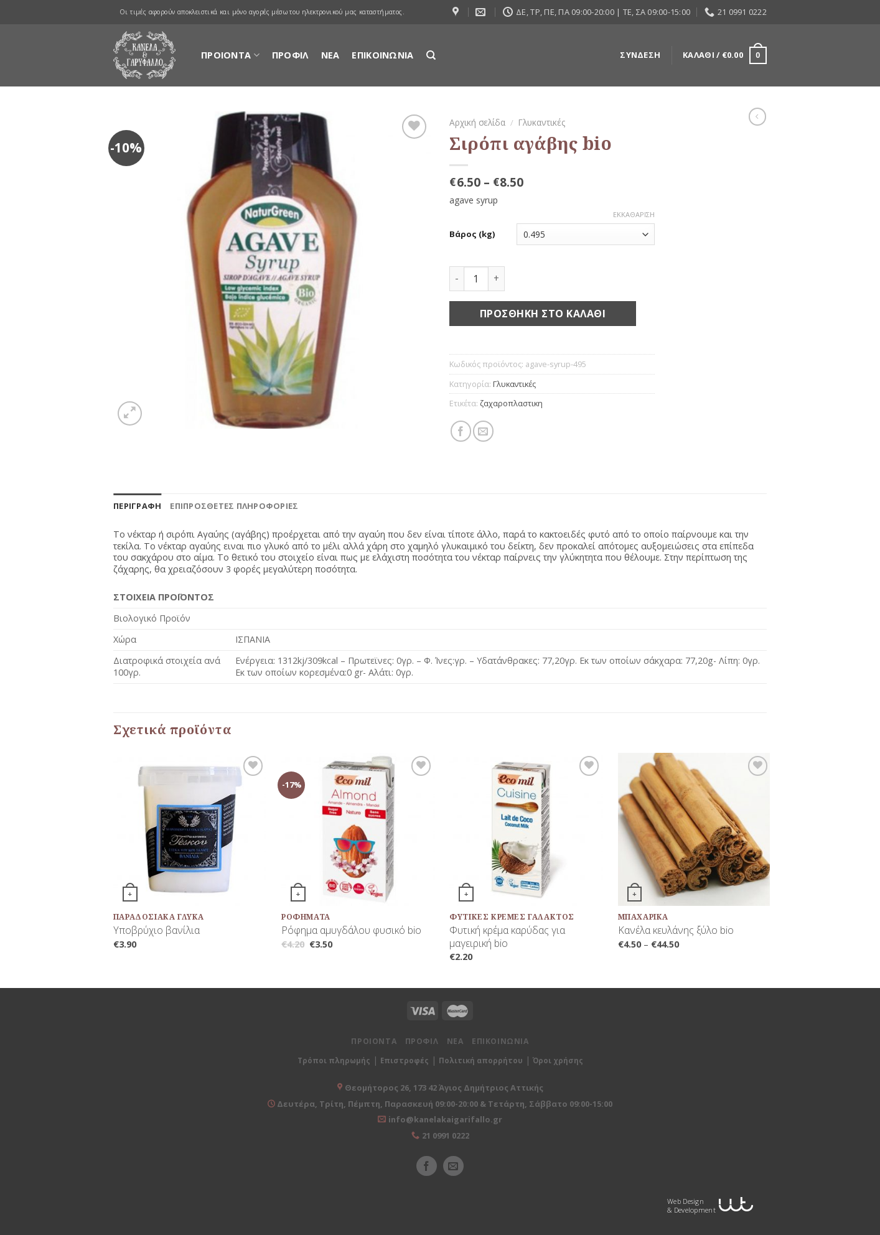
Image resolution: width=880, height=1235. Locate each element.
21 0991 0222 (445, 1135)
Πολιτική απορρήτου (481, 1060)
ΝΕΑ (330, 55)
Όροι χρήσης (558, 1060)
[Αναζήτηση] (431, 55)
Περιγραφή (137, 505)
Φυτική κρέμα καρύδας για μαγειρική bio (507, 937)
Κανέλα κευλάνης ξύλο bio (676, 930)
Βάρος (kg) (472, 234)
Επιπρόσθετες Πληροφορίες (234, 505)
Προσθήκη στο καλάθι (543, 313)
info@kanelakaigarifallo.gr (445, 1119)
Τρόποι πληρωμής (333, 1060)
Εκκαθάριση (634, 214)
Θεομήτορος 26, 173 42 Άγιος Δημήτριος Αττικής (444, 1087)
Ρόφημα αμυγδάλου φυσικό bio (351, 930)
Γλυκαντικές (541, 122)
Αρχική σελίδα (477, 122)
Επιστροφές (404, 1060)
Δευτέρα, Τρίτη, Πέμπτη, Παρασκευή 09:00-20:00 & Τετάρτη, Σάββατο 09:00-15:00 (443, 1103)
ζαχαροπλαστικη (511, 403)
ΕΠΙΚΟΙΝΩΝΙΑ (382, 55)
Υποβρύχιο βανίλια (156, 930)
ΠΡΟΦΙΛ (290, 55)
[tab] (137, 505)
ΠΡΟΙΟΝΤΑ (230, 55)
